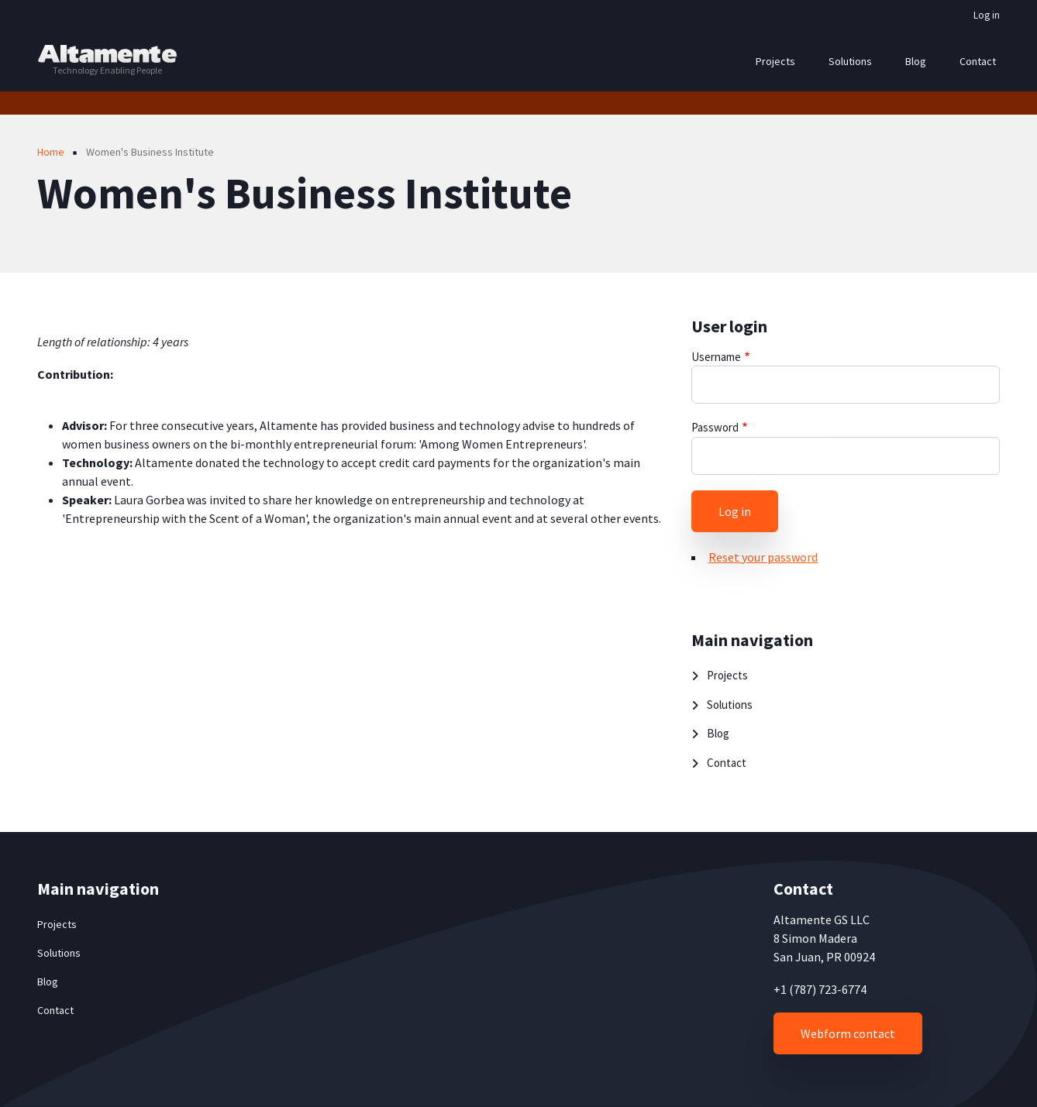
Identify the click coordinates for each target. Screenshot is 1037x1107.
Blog (718, 733)
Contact (726, 762)
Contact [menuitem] (977, 61)
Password (715, 427)
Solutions (730, 704)
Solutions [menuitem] (850, 61)
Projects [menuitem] (775, 61)
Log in (986, 15)
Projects (727, 675)
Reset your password (763, 557)
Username (716, 356)
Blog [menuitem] (915, 61)
